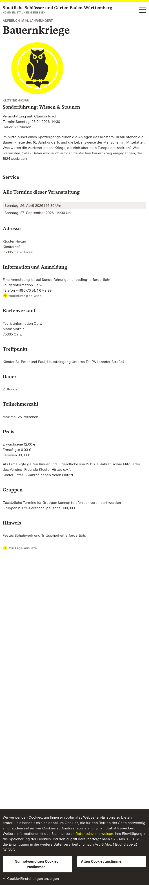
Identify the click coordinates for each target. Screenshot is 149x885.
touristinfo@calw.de (25, 296)
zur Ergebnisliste (20, 548)
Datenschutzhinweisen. (95, 833)
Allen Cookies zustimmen (102, 861)
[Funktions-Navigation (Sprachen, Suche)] (142, 10)
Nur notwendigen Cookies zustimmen (36, 864)
